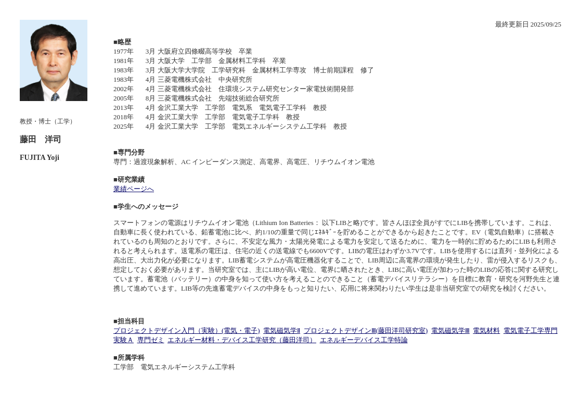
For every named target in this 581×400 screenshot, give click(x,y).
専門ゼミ (150, 340)
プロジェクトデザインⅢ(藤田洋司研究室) (366, 330)
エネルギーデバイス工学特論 (364, 340)
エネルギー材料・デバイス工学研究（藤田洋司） (241, 340)
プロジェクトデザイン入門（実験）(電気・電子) (186, 330)
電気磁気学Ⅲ (450, 330)
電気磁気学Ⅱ (281, 330)
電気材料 (486, 330)
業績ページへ (133, 189)
